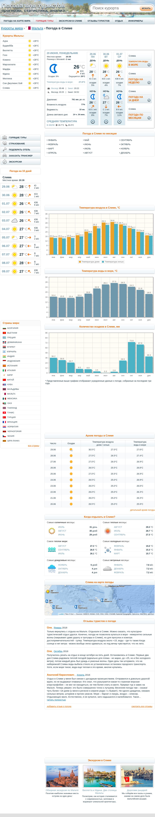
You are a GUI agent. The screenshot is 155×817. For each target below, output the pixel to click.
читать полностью (56, 700)
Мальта (37, 28)
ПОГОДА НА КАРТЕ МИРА (17, 21)
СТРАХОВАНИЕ (17, 143)
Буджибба (8, 45)
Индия (11, 356)
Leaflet (61, 614)
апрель (52, 153)
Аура (5, 41)
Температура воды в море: (60, 82)
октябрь (125, 144)
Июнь (61, 534)
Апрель (80, 675)
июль (87, 148)
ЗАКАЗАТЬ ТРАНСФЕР (21, 156)
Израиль (11, 351)
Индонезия (13, 361)
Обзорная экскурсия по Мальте (62, 790)
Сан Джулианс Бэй (12, 83)
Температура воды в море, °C (99, 271)
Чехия (10, 436)
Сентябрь (119, 534)
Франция (12, 422)
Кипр (10, 375)
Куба (10, 384)
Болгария (12, 328)
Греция (11, 337)
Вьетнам (12, 333)
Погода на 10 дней (20, 171)
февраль (53, 144)
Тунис (10, 412)
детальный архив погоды (142, 510)
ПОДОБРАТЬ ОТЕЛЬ (19, 149)
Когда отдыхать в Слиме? (99, 517)
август (88, 153)
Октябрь (63, 568)
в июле (51, 125)
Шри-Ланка (13, 441)
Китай (10, 380)
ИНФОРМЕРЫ (135, 21)
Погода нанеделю (136, 81)
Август (62, 531)
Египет (11, 347)
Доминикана (14, 342)
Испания (12, 366)
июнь (87, 144)
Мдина (6, 74)
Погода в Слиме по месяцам (99, 133)
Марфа (6, 69)
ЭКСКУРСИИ (15, 162)
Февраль (119, 546)
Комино (7, 60)
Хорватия (12, 427)
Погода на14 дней (136, 99)
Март (117, 553)
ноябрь (125, 148)
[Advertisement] (100, 40)
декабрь (125, 153)
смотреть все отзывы (142, 706)
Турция (11, 417)
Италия (11, 370)
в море (138, 63)
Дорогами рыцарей (137, 790)
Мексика (12, 398)
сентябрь (126, 140)
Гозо (5, 55)
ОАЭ (9, 403)
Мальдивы (13, 389)
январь (52, 140)
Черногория (14, 431)
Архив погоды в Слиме (100, 435)
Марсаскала (9, 64)
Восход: (54, 88)
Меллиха (7, 78)
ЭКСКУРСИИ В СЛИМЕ (70, 21)
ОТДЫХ (119, 21)
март (51, 148)
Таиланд (12, 408)
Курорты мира (12, 28)
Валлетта (8, 50)
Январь (118, 550)
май (86, 140)
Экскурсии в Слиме (99, 760)
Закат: (71, 88)
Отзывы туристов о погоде (99, 621)
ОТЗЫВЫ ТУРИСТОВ (98, 21)
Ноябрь (62, 565)
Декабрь (63, 572)
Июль (61, 527)
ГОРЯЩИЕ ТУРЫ (44, 21)
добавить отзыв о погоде (59, 706)
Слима (6, 88)
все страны (33, 445)
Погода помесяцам (136, 116)
